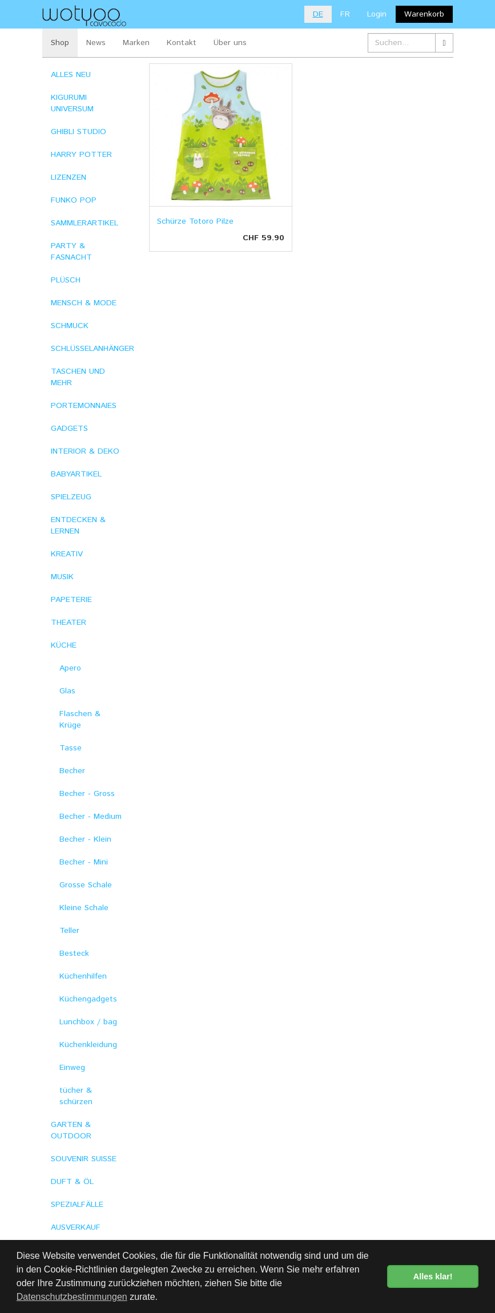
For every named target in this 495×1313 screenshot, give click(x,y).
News (96, 43)
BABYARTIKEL (76, 474)
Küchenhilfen (83, 976)
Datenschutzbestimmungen (72, 1297)
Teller (69, 930)
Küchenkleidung (88, 1045)
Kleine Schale (83, 908)
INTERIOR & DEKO (85, 451)
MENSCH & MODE (83, 303)
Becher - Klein (85, 839)
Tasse (70, 748)
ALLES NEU (71, 74)
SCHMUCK (69, 326)
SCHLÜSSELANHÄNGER (91, 348)
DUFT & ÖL (72, 1181)
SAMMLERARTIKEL (84, 223)
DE (318, 14)
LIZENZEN (68, 177)
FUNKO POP (73, 200)
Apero (70, 668)
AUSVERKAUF (75, 1227)
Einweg (72, 1067)
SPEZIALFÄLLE (77, 1204)
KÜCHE (64, 645)
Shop (60, 43)
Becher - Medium (90, 816)
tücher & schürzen (75, 1096)
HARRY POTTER (81, 154)
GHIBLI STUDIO (78, 132)
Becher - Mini (83, 862)
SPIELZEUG (71, 497)
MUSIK (62, 577)
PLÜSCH (66, 280)
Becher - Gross (87, 793)
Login (377, 14)
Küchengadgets (88, 999)
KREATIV (67, 554)
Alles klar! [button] (433, 1276)
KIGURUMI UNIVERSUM (72, 103)
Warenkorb (424, 14)
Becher (72, 771)
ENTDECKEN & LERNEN (78, 525)
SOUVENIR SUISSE (83, 1159)
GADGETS (69, 428)
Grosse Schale (85, 885)
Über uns (230, 43)
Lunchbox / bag (88, 1022)
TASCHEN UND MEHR (78, 377)
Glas (67, 691)
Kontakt (181, 43)
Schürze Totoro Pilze (195, 221)
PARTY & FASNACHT (71, 251)
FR (345, 14)
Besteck (74, 953)
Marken (136, 43)
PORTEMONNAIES (83, 405)
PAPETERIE (71, 599)
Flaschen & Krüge (79, 719)
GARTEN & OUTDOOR (71, 1130)
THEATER (68, 622)
